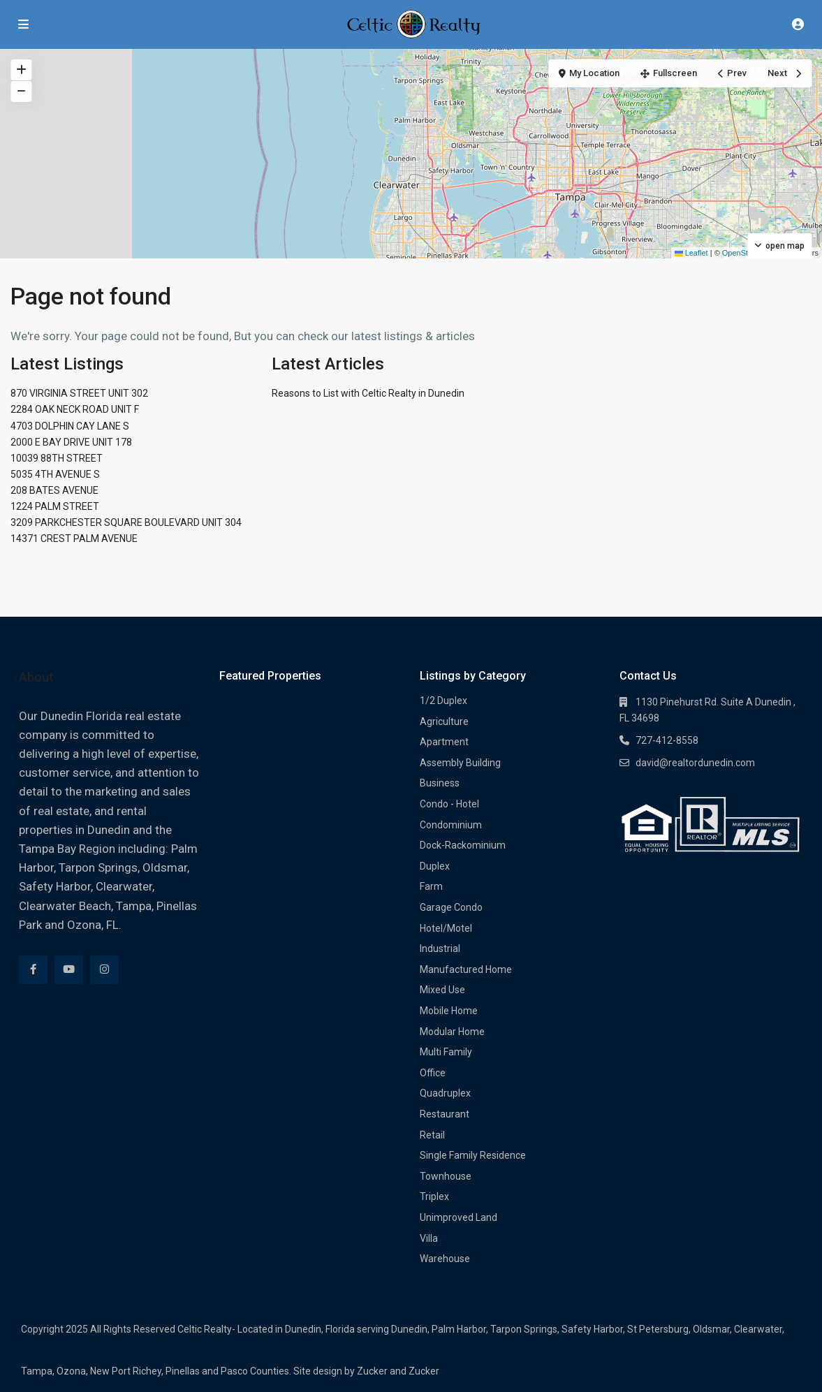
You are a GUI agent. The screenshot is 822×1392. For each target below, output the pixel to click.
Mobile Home (449, 1010)
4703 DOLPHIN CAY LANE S (69, 426)
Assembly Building (460, 762)
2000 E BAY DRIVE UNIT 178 (71, 442)
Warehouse (445, 1258)
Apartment (444, 741)
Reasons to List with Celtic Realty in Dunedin (368, 393)
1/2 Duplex (443, 700)
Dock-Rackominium (463, 845)
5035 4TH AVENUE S (55, 474)
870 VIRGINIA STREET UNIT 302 (79, 393)
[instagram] (104, 969)
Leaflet (691, 253)
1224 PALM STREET (54, 506)
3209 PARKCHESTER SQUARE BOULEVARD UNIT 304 (126, 522)
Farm (431, 886)
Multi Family (446, 1051)
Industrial (440, 948)
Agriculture (444, 721)
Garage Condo (451, 907)
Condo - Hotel (449, 803)
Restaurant (444, 1114)
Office (433, 1072)
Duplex (435, 866)
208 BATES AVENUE (54, 490)
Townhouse (445, 1176)
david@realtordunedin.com (695, 762)
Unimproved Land (458, 1217)
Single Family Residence (473, 1155)
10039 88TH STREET (56, 458)
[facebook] (33, 969)
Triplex (434, 1196)
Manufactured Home (466, 969)
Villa (429, 1238)
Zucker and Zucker (398, 1371)
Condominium (451, 824)
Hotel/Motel (446, 928)
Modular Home (452, 1031)
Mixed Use (442, 989)
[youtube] (68, 969)
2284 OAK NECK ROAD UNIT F (74, 409)
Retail (432, 1135)
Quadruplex (445, 1093)
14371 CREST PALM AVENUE (74, 538)
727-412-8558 (667, 740)
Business (440, 783)
